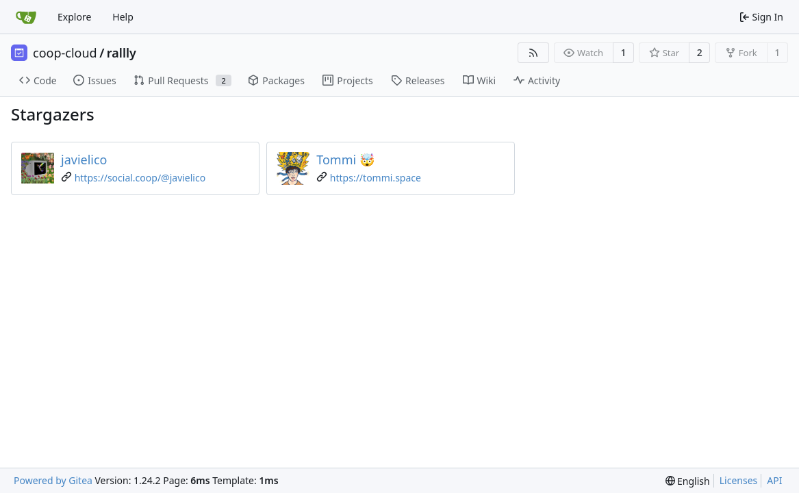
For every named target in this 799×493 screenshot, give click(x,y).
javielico (84, 159)
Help (123, 16)
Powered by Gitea (53, 480)
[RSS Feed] (533, 52)
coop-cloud (65, 53)
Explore (74, 16)
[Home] (26, 17)
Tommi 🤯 (345, 159)
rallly (121, 53)
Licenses (739, 480)
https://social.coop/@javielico (140, 177)
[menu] (687, 481)
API (774, 480)
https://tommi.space (375, 177)
